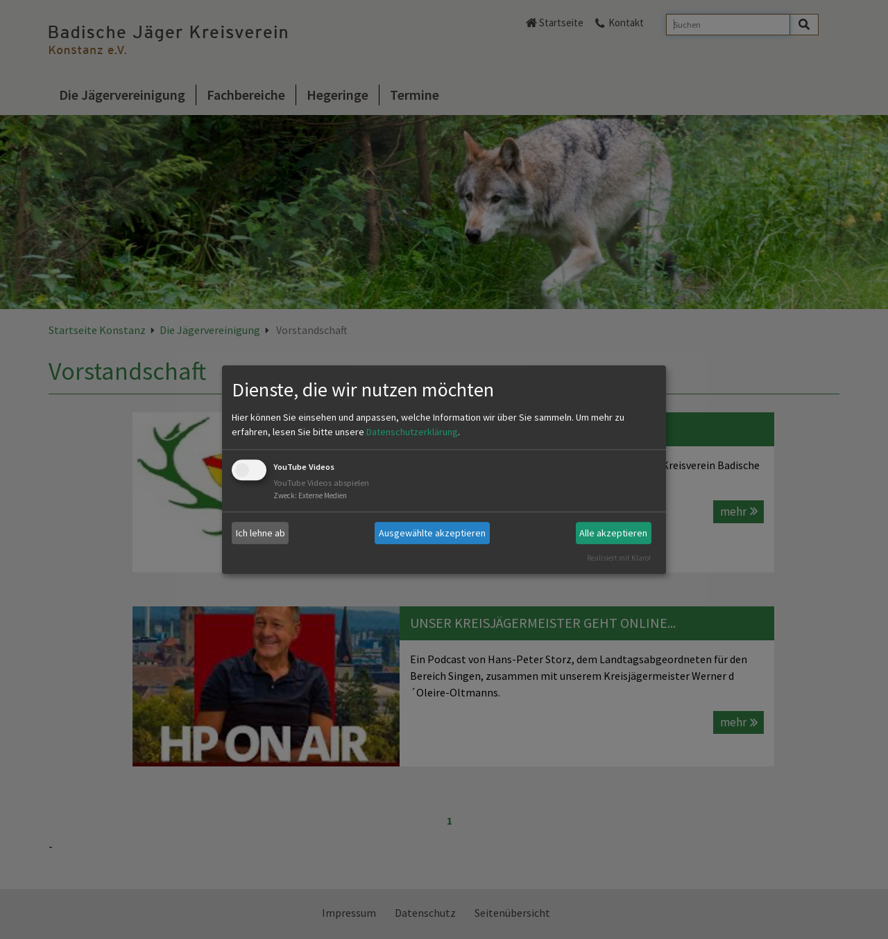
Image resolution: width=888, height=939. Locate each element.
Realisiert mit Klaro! (619, 558)
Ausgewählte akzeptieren (432, 533)
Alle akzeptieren (613, 533)
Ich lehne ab (260, 533)
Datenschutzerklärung (412, 432)
